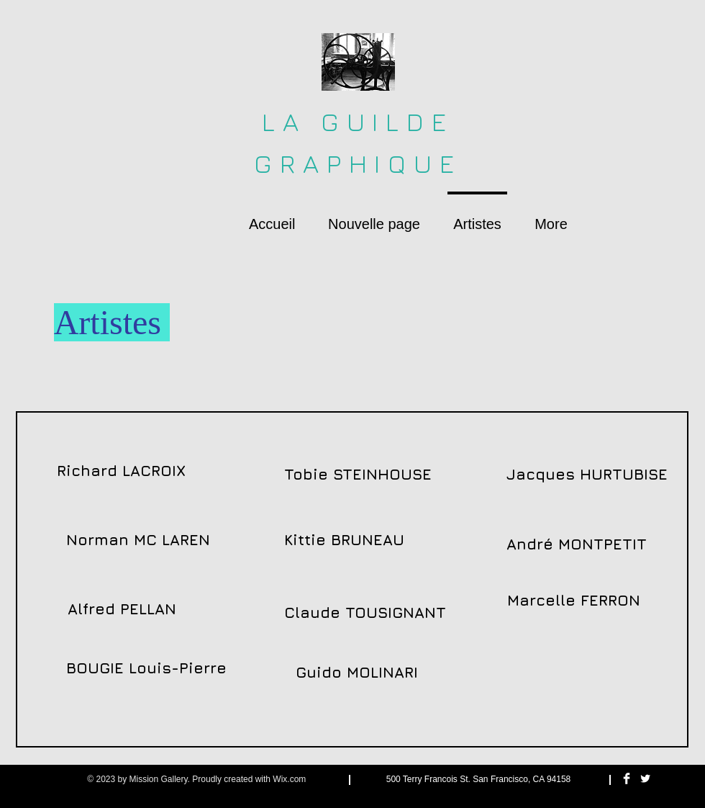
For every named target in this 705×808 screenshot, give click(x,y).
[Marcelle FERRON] (573, 600)
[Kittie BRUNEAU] (344, 540)
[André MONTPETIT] (576, 544)
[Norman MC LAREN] (138, 540)
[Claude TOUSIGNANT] (365, 612)
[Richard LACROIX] (121, 471)
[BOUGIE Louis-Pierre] (146, 668)
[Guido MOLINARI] (356, 672)
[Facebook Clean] (626, 778)
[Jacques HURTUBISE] (587, 474)
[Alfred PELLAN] (121, 609)
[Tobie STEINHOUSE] (358, 474)
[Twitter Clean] (645, 778)
